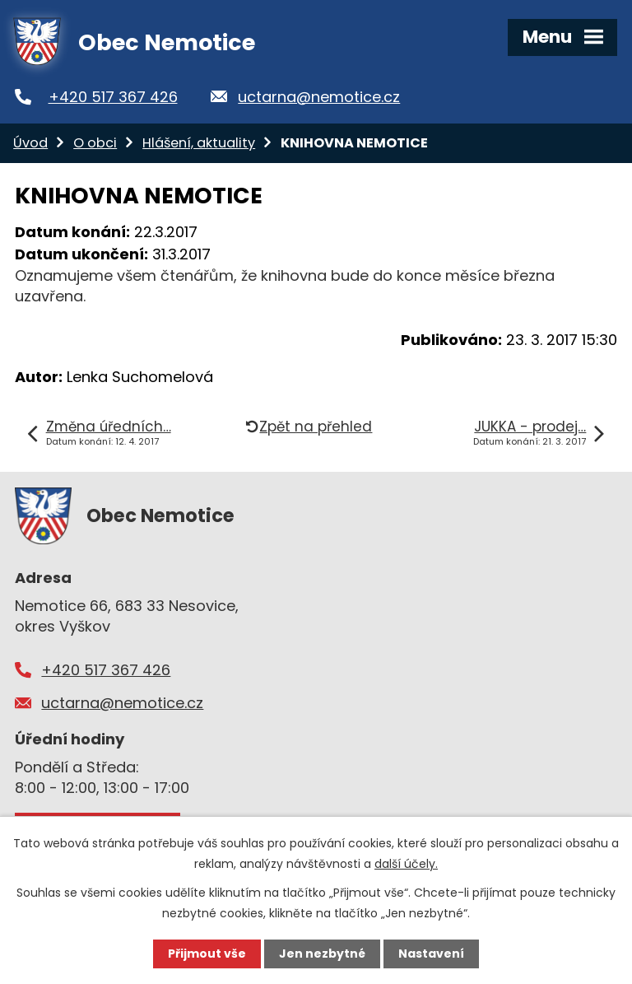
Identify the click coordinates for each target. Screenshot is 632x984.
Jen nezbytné (322, 953)
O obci (95, 142)
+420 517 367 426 (113, 96)
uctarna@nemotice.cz (319, 96)
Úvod (30, 142)
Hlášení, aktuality (198, 142)
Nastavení (431, 953)
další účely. (406, 864)
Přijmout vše (207, 953)
